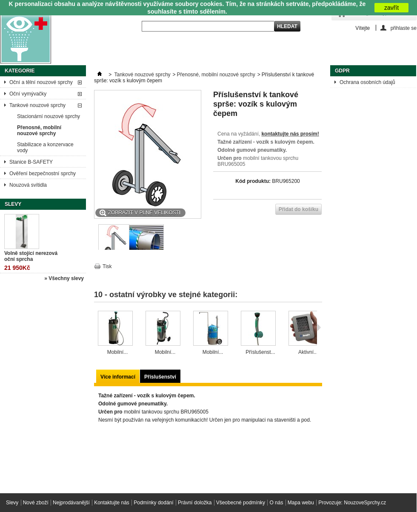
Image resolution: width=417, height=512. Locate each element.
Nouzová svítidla (28, 185)
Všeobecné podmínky (240, 503)
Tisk (107, 266)
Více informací (117, 377)
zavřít (391, 7)
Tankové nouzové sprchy (37, 105)
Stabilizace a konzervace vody (45, 147)
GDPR (342, 71)
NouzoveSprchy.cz (365, 503)
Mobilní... (117, 352)
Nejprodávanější (71, 503)
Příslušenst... (260, 352)
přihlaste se (404, 28)
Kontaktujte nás (111, 503)
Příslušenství (160, 377)
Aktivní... (308, 352)
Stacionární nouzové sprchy (48, 116)
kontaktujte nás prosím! (290, 134)
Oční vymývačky (27, 94)
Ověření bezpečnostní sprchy (42, 173)
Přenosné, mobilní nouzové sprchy (39, 130)
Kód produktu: (253, 181)
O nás (276, 503)
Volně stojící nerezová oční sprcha (30, 256)
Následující (319, 327)
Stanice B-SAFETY (31, 162)
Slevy (13, 204)
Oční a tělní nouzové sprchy (41, 82)
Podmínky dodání (153, 503)
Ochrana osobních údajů (367, 82)
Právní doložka (194, 503)
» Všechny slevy (64, 278)
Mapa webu (301, 503)
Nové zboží (36, 503)
